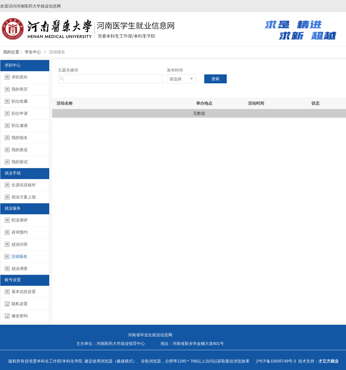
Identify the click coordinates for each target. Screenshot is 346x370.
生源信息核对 (20, 185)
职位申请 (16, 113)
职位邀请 (16, 125)
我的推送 (16, 149)
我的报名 (16, 137)
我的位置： (13, 52)
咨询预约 (16, 232)
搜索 (215, 78)
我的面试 (16, 161)
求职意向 (16, 77)
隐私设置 (16, 303)
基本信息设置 (20, 291)
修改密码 (16, 315)
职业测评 (16, 220)
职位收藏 (16, 101)
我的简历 (16, 89)
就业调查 (16, 268)
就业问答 (16, 244)
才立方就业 (328, 361)
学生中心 (33, 52)
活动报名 (16, 256)
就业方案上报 (20, 197)
